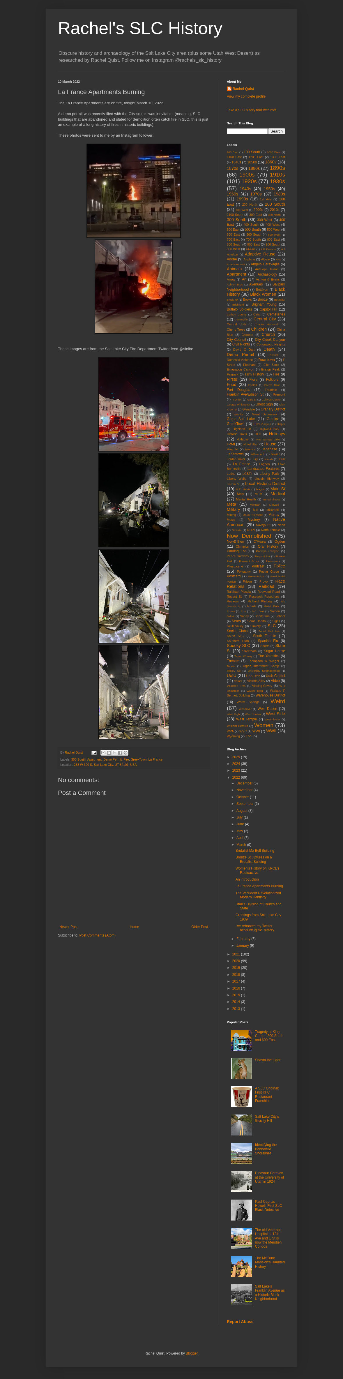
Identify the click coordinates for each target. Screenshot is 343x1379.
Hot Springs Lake (268, 439)
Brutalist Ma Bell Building (255, 851)
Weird (277, 701)
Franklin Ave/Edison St (245, 394)
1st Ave (265, 199)
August (242, 811)
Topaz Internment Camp (261, 666)
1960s (232, 194)
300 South (78, 759)
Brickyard (238, 304)
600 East (233, 234)
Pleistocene (273, 561)
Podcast (258, 566)
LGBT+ (248, 473)
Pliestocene (235, 566)
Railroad (266, 586)
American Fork (236, 264)
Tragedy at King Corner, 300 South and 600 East (269, 1036)
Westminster (272, 719)
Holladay (242, 439)
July (240, 817)
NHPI (251, 530)
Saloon (275, 611)
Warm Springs (248, 702)
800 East (273, 239)
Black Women (263, 294)
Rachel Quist (243, 89)
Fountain (271, 390)
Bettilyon (262, 289)
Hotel (231, 444)
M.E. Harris (243, 489)
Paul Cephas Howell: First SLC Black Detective (268, 1206)
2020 (236, 961)
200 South (275, 204)
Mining (231, 514)
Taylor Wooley (243, 656)
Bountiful (279, 299)
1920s (249, 181)
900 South (273, 244)
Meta (231, 504)
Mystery (254, 520)
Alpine (265, 259)
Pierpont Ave (262, 556)
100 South (252, 152)
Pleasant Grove (249, 561)
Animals (234, 269)
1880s (254, 168)
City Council (236, 340)
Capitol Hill (268, 309)
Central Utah (236, 324)
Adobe (232, 259)
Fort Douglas (238, 390)
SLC (272, 625)
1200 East (256, 157)
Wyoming (233, 736)
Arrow (231, 279)
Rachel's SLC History (140, 28)
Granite (238, 414)
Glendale (248, 409)
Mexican (255, 504)
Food (231, 384)
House (270, 444)
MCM (258, 494)
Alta (278, 259)
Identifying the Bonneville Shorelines (266, 1149)
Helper (281, 424)
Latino (231, 473)
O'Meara (260, 541)
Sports (264, 646)
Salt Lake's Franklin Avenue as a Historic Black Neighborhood (270, 1292)
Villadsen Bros (236, 685)
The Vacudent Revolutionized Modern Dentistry (258, 895)
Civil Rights (241, 344)
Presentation (256, 576)
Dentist (273, 355)
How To (232, 449)
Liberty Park (269, 474)
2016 (236, 988)
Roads (251, 606)
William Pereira (237, 726)
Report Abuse (240, 1321)
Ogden (280, 541)
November (245, 790)
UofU (231, 675)
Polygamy (243, 571)
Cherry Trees (236, 329)
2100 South (235, 214)
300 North (274, 214)
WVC (243, 731)
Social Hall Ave (269, 631)
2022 (236, 777)
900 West (233, 249)
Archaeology (267, 274)
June (240, 824)
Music (231, 519)
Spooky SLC (238, 645)
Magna (260, 489)
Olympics (242, 546)
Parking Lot (236, 551)
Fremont (279, 394)
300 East (255, 214)
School (280, 616)
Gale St (252, 399)
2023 (236, 770)
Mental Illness (271, 499)
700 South (253, 239)
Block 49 (232, 299)
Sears (236, 621)
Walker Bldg (255, 690)
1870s (232, 168)
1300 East (277, 157)
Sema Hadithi (256, 621)
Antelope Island (267, 269)
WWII (271, 731)
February (243, 939)
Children (259, 329)
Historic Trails (237, 434)
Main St (277, 488)
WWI (256, 731)
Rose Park (272, 606)
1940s (245, 188)
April (240, 838)
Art (244, 279)
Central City (265, 319)
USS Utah (253, 676)
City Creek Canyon (270, 340)
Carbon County (237, 314)
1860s (270, 162)
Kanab (269, 459)
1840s (236, 162)
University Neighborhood (264, 670)
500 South (253, 230)
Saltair (231, 616)
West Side (275, 713)
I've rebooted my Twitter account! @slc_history (255, 928)
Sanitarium (262, 616)
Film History (254, 374)
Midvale (274, 504)
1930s (277, 181)
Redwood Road (268, 591)
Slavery (255, 626)
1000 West (274, 152)
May (240, 831)
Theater (233, 661)
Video (275, 681)
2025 (236, 757)
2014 (236, 1002)
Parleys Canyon (267, 551)
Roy (243, 611)
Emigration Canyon (240, 369)
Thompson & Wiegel (263, 661)
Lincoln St (233, 484)
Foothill (252, 385)
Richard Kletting (260, 601)
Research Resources (264, 596)
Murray (273, 515)
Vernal (238, 681)
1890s (277, 168)
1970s (255, 194)
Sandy (244, 616)
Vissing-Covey (262, 685)
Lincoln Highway (266, 478)
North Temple (270, 530)
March (241, 845)
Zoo (248, 736)
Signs (276, 621)
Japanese (269, 449)
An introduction (247, 879)
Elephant (249, 364)
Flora (253, 380)
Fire (126, 759)
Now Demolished (249, 536)
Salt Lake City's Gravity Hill (267, 1119)
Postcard (234, 576)
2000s (258, 210)
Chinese (247, 334)
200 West (242, 209)
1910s (277, 175)
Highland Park (269, 429)
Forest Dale (272, 385)
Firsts (232, 379)
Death (269, 349)
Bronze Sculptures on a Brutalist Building (254, 859)
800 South (234, 244)
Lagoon (264, 464)
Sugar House (274, 651)
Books (247, 299)
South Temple (264, 636)
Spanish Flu (268, 641)
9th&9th (250, 249)
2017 (236, 981)
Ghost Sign (264, 404)
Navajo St (263, 525)
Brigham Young (264, 304)
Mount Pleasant (252, 514)
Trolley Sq (234, 670)
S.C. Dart (258, 611)
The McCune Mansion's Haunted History (270, 1262)
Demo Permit (112, 759)
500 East (233, 229)
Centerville (240, 319)
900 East (253, 244)
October (243, 797)
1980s (279, 194)
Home (134, 927)
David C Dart (243, 349)
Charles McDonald (267, 324)
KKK (282, 459)
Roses (231, 611)
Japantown (235, 454)
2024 (236, 764)
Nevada (236, 530)
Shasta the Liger (267, 1060)
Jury (255, 459)
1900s (246, 175)
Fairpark (232, 374)
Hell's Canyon (262, 424)
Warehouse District (270, 695)
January (243, 946)
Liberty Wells (236, 478)
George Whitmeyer (238, 404)
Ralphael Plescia (239, 591)
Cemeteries (276, 314)
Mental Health (246, 499)
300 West (264, 220)
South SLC (235, 636)
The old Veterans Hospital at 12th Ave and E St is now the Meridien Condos (268, 1238)
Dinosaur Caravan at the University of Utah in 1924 (269, 1177)
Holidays (277, 433)
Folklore (272, 380)
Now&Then (235, 541)
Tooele (231, 666)
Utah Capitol (275, 676)
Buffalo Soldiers (239, 309)
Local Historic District (265, 483)
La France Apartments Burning (259, 886)
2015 (236, 995)
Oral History (268, 546)
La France (155, 759)
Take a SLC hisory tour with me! (251, 110)
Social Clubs (237, 631)
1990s (242, 199)
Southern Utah (238, 641)
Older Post (199, 927)
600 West (274, 234)
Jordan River (236, 459)
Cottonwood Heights (271, 344)
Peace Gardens (238, 556)
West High (233, 714)
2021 (236, 954)
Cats (256, 314)
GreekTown (139, 759)
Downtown (267, 360)
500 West (273, 229)
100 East (232, 152)
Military (233, 509)
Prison (247, 581)
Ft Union (236, 399)
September (245, 804)
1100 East (234, 157)
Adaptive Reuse (260, 254)
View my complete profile (246, 96)
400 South (251, 224)
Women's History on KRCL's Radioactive (257, 870)
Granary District (273, 409)
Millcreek (272, 510)
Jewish (275, 454)
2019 (236, 968)
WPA (230, 731)
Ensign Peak (270, 369)
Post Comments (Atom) (97, 935)
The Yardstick (269, 656)
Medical (277, 493)
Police (279, 566)
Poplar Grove (269, 571)
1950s (269, 188)
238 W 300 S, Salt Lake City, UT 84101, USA (105, 764)
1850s (252, 162)
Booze (263, 299)
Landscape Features (263, 469)
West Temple (246, 719)
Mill (255, 510)
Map (240, 494)
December (245, 783)
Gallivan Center (271, 399)
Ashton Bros (235, 284)
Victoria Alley (256, 681)
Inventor (250, 449)
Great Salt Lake (241, 419)
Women (263, 725)
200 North (249, 204)
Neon (281, 525)
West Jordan (253, 714)
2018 (236, 975)
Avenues (256, 284)
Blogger (192, 1353)
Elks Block (271, 364)
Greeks (272, 419)
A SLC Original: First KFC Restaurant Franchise (267, 1094)
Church (268, 334)
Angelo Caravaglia (265, 264)
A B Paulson (268, 249)
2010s (275, 210)
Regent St (234, 596)
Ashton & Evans (268, 279)
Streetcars (249, 651)
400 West (273, 224)
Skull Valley (235, 626)
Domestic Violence (240, 359)
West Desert (267, 709)
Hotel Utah (250, 444)
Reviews (233, 601)
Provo (263, 581)
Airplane (249, 259)
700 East (233, 239)
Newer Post (68, 927)
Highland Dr (242, 429)
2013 (236, 1009)
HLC (258, 434)
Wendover (245, 708)
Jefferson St (258, 454)
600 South (253, 234)
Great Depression (265, 414)
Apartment (94, 759)
